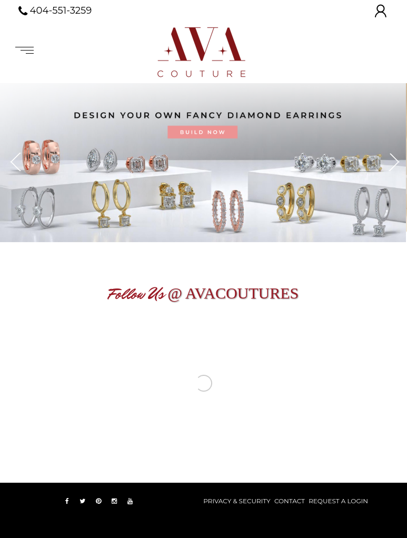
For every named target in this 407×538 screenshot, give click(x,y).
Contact (289, 501)
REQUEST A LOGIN (338, 501)
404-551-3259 (55, 11)
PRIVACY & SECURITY (236, 501)
